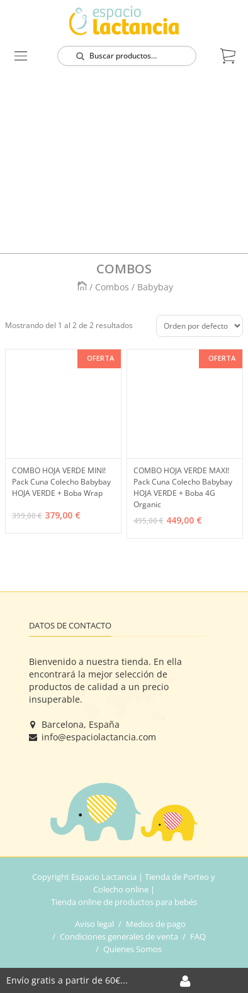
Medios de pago (156, 924)
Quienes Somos (132, 949)
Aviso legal (94, 924)
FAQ (198, 936)
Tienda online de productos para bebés (124, 902)
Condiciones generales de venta (119, 936)
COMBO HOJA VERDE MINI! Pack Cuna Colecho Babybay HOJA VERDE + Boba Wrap (61, 481)
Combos (113, 287)
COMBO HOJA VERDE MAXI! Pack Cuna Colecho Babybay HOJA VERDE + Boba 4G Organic (182, 487)
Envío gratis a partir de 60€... (67, 980)
